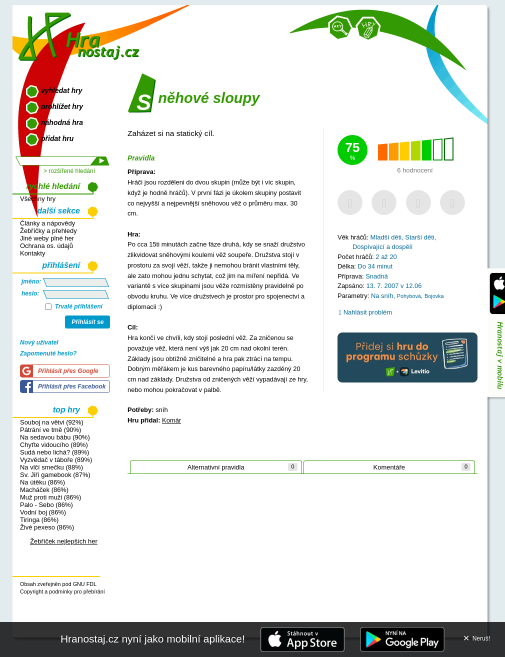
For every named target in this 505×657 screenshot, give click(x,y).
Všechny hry (38, 198)
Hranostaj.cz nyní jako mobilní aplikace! (152, 638)
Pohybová (409, 296)
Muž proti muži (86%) (50, 497)
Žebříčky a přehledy (48, 230)
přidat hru (57, 138)
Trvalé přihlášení (73, 306)
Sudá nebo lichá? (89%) (54, 452)
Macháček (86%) (44, 490)
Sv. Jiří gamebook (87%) (55, 474)
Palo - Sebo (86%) (46, 504)
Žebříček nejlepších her (64, 541)
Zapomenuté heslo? (48, 353)
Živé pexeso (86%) (47, 527)
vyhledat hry (61, 90)
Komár (171, 420)
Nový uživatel (39, 342)
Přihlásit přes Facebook (72, 386)
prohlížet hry (62, 106)
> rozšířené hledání (69, 171)
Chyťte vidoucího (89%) (54, 444)
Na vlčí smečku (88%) (51, 467)
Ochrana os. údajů (46, 246)
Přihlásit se (88, 322)
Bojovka (434, 296)
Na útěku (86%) (42, 482)
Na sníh (382, 296)
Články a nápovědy (47, 223)
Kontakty (32, 253)
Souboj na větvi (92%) (52, 422)
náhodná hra (62, 122)
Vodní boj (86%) (43, 512)
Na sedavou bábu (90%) (55, 437)
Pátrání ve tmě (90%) (50, 430)
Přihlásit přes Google (68, 371)
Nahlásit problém (365, 312)
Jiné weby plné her (47, 238)
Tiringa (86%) (39, 520)
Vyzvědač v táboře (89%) (56, 460)
